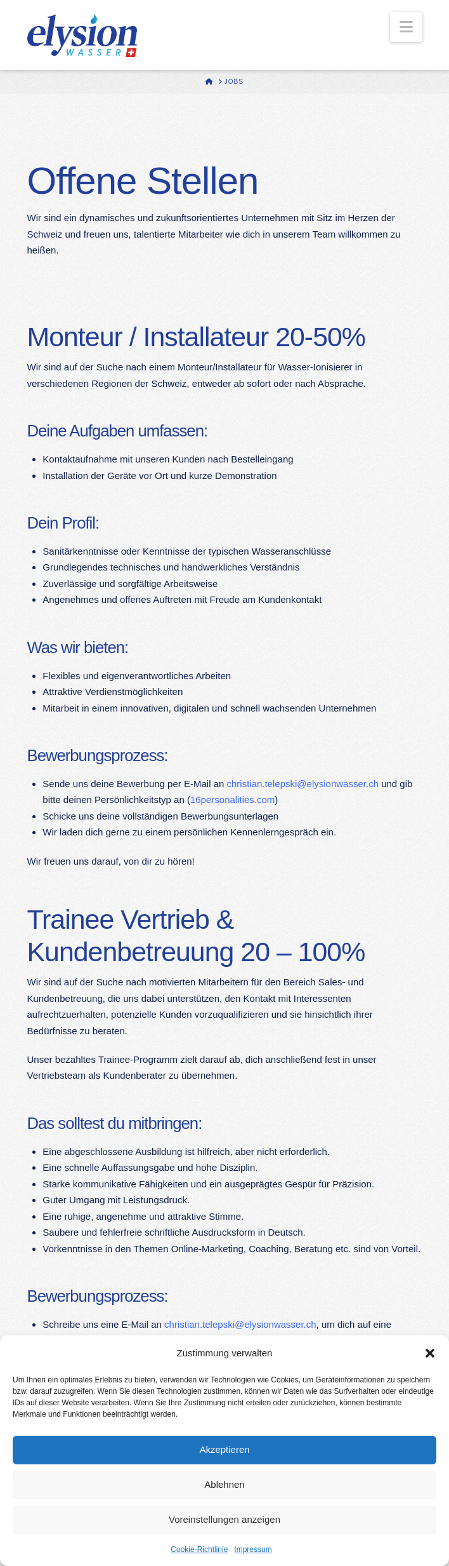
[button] (430, 1353)
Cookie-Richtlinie (199, 1549)
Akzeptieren (224, 1449)
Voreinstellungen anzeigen (224, 1519)
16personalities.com (232, 799)
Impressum (252, 1549)
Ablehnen (224, 1484)
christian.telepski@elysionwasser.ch (302, 783)
